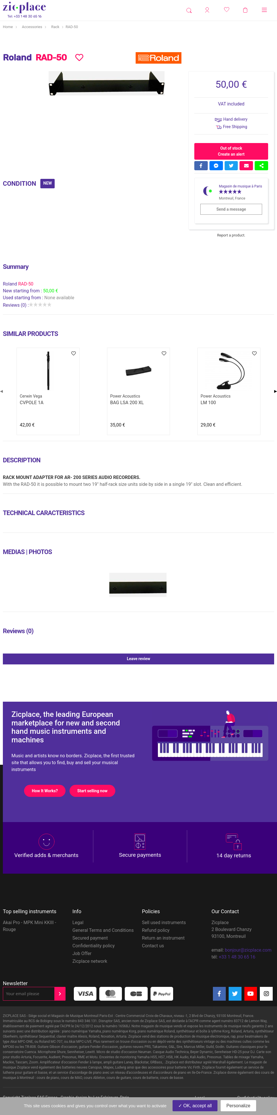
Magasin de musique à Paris (240, 186)
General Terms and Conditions (103, 930)
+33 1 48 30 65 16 (237, 957)
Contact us (153, 945)
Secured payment (90, 938)
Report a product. (231, 235)
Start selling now (96, 791)
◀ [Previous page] (1, 391)
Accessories (32, 27)
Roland (10, 284)
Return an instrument (163, 938)
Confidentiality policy (93, 945)
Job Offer (82, 953)
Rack (55, 27)
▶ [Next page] (275, 391)
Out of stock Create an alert (231, 151)
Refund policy (155, 930)
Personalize (238, 1105)
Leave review (200, 658)
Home (8, 27)
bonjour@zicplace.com (248, 950)
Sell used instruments (164, 922)
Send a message (239, 209)
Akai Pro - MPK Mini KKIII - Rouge (29, 926)
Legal (78, 922)
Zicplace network (89, 961)
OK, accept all (195, 1105)
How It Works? (48, 791)
